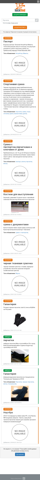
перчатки (19, 111)
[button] (38, 1)
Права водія (14, 23)
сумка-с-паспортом (22, 232)
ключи (23, 161)
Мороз (18, 273)
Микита (25, 53)
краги (11, 113)
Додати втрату (20, 27)
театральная (12, 384)
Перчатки (19, 382)
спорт (28, 111)
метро (5, 163)
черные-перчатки (28, 382)
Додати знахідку (20, 14)
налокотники (18, 113)
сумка (24, 111)
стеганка (6, 113)
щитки (25, 113)
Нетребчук (19, 53)
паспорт (18, 161)
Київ (9, 23)
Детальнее (20, 454)
